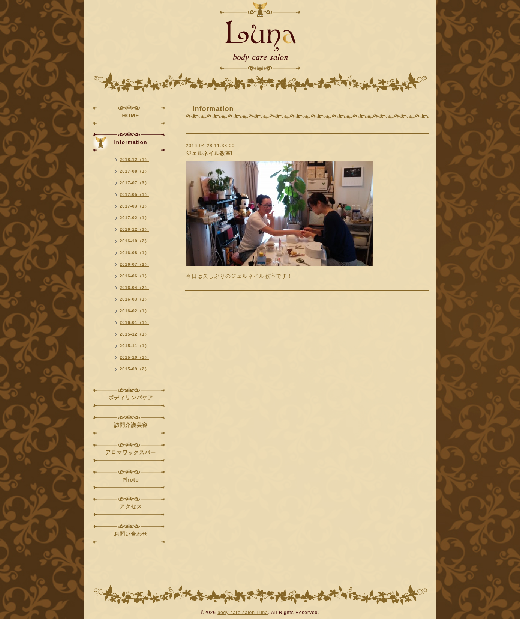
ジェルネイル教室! (209, 153)
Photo (130, 480)
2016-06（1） (134, 276)
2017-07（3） (134, 183)
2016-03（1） (134, 299)
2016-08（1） (134, 252)
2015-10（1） (134, 357)
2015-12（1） (134, 334)
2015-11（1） (134, 345)
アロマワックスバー (130, 452)
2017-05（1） (134, 194)
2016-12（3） (134, 229)
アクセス (131, 506)
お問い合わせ (131, 534)
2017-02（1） (134, 217)
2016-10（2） (134, 241)
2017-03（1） (134, 206)
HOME (130, 116)
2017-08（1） (134, 171)
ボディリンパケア (130, 398)
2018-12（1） (134, 159)
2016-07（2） (134, 264)
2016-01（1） (134, 322)
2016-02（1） (134, 311)
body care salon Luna (242, 612)
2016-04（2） (134, 287)
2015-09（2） (134, 369)
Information (130, 142)
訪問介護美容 (131, 425)
